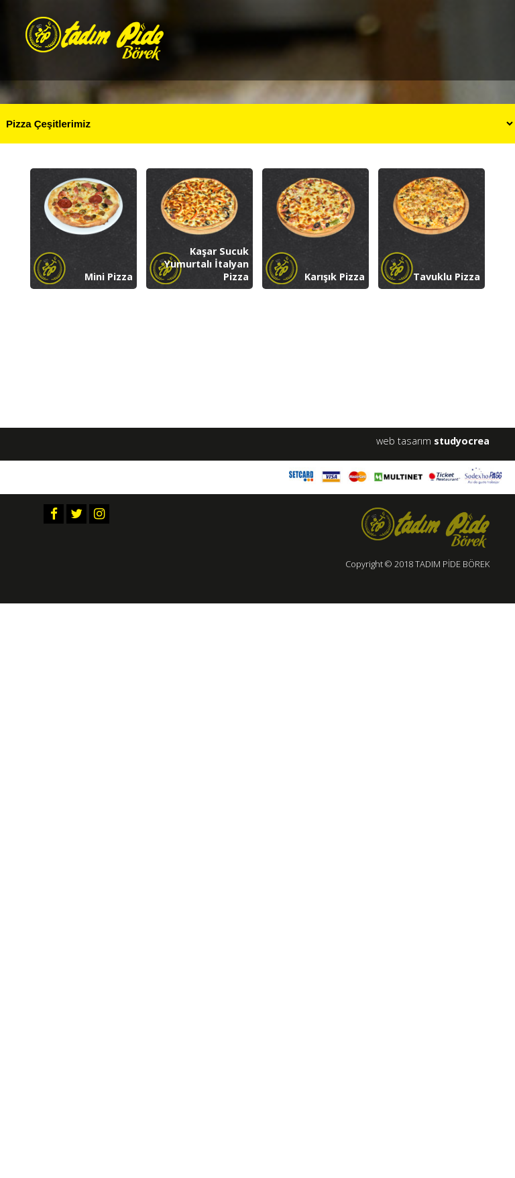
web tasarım (433, 440)
